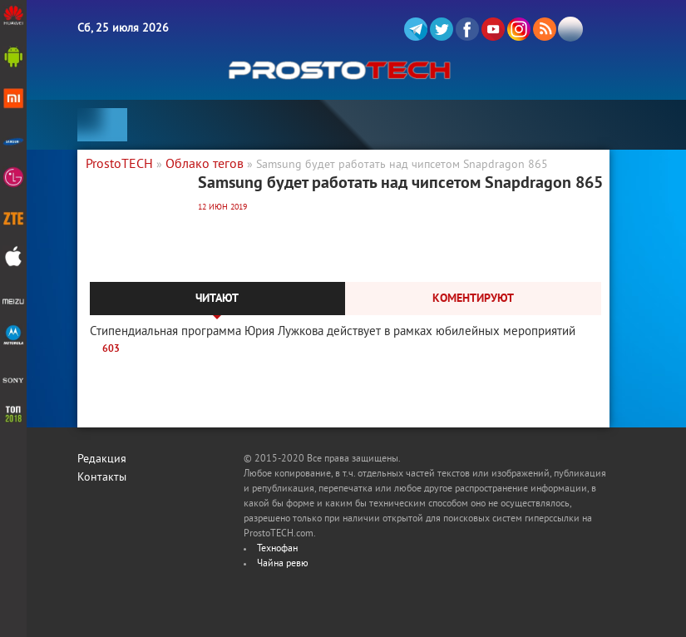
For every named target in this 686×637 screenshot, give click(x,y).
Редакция (101, 459)
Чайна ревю (282, 564)
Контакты (101, 478)
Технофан (277, 549)
